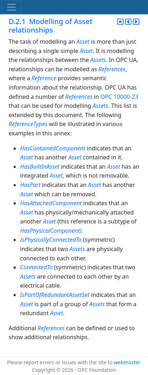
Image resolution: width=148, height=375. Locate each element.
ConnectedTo (36, 267)
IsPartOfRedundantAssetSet (55, 295)
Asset (82, 41)
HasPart (30, 185)
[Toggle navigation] (11, 7)
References (112, 69)
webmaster (127, 362)
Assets (98, 60)
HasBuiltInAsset (39, 166)
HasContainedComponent (53, 148)
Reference (44, 78)
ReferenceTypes (28, 124)
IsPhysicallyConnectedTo (51, 240)
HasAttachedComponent (51, 203)
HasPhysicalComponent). (51, 231)
